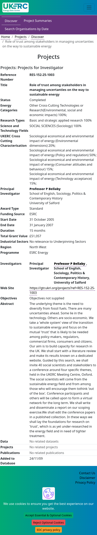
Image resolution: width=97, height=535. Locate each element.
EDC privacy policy (48, 530)
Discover (11, 21)
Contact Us (87, 473)
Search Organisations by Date (27, 29)
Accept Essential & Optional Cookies (48, 515)
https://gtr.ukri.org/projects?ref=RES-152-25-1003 (62, 290)
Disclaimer (87, 478)
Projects (20, 37)
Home (5, 37)
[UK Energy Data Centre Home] (15, 7)
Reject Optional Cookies (48, 522)
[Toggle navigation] (89, 7)
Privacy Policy (85, 482)
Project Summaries (38, 20)
